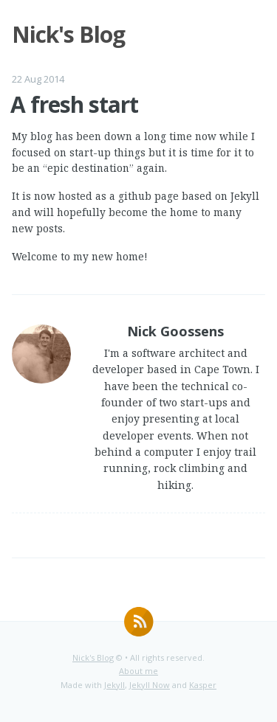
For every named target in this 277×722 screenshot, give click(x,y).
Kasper (202, 684)
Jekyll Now (149, 684)
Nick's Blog (93, 657)
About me (138, 670)
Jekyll (114, 684)
